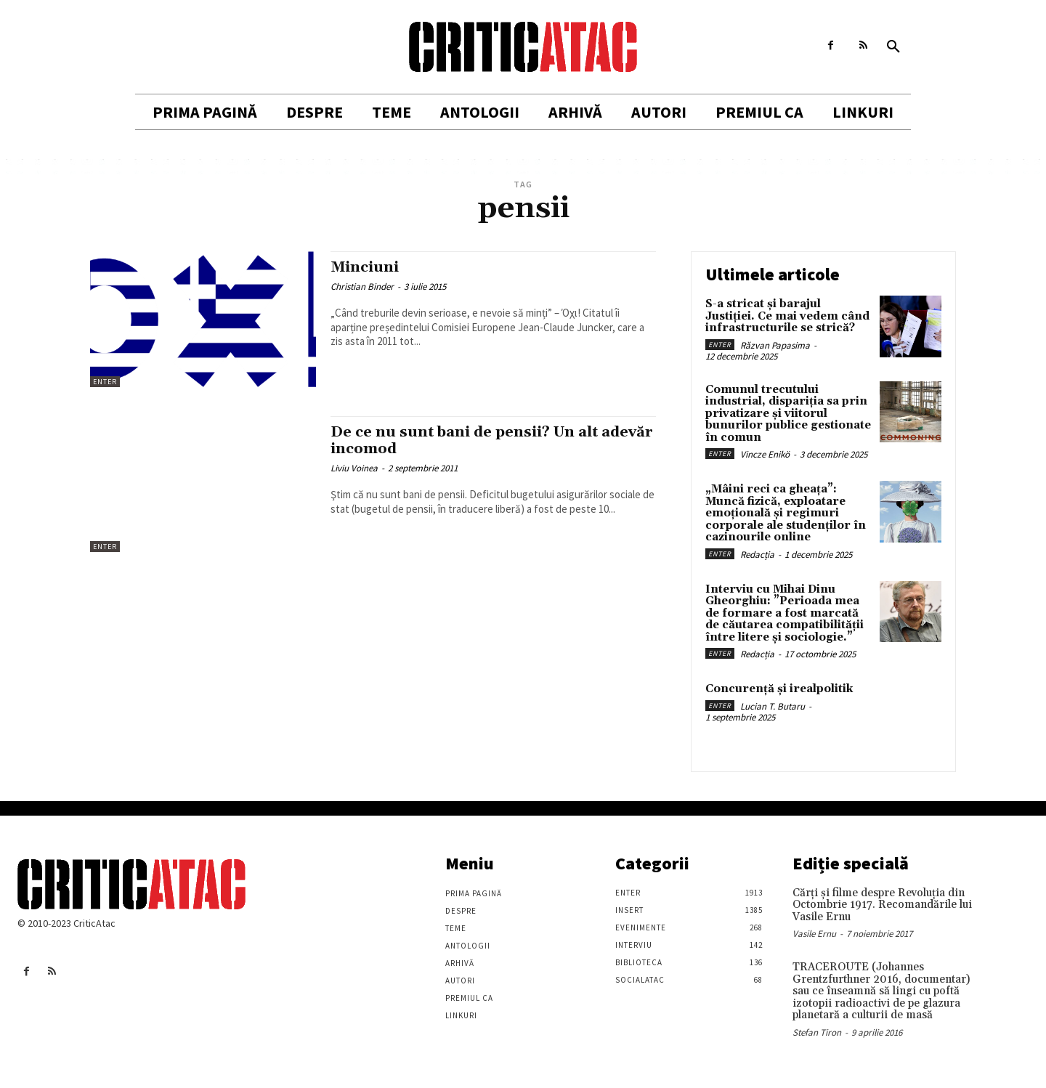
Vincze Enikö (765, 454)
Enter (105, 381)
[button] (893, 47)
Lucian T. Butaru (772, 706)
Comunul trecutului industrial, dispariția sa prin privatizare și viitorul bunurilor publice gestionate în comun (788, 413)
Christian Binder (362, 286)
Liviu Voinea (354, 468)
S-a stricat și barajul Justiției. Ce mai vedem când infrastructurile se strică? (787, 316)
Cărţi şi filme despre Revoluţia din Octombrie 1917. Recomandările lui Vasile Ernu (882, 905)
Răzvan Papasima (775, 345)
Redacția (757, 554)
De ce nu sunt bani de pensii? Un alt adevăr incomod (471, 440)
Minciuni (367, 267)
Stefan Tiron (816, 1032)
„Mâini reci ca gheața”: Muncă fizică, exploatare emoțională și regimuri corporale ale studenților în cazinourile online (785, 513)
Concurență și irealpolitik (779, 689)
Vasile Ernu (814, 933)
